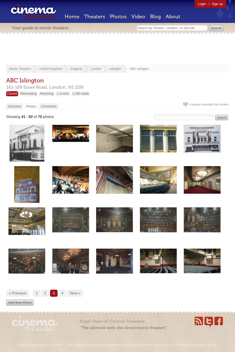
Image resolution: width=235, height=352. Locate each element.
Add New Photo (20, 302)
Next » (75, 293)
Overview (14, 106)
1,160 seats (80, 93)
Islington (115, 69)
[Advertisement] (117, 49)
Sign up (217, 4)
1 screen (63, 93)
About (173, 17)
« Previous (17, 293)
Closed (12, 93)
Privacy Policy (186, 345)
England (76, 69)
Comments (49, 106)
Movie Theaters (20, 69)
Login (202, 4)
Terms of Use (207, 345)
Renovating (28, 93)
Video (138, 17)
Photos (118, 17)
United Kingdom (50, 69)
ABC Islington (139, 69)
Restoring (46, 93)
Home (72, 17)
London (95, 69)
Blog (155, 17)
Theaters (94, 17)
